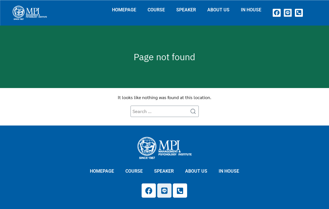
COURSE (156, 9)
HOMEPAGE (124, 9)
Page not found (164, 57)
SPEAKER (186, 9)
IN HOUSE (251, 9)
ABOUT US (218, 9)
